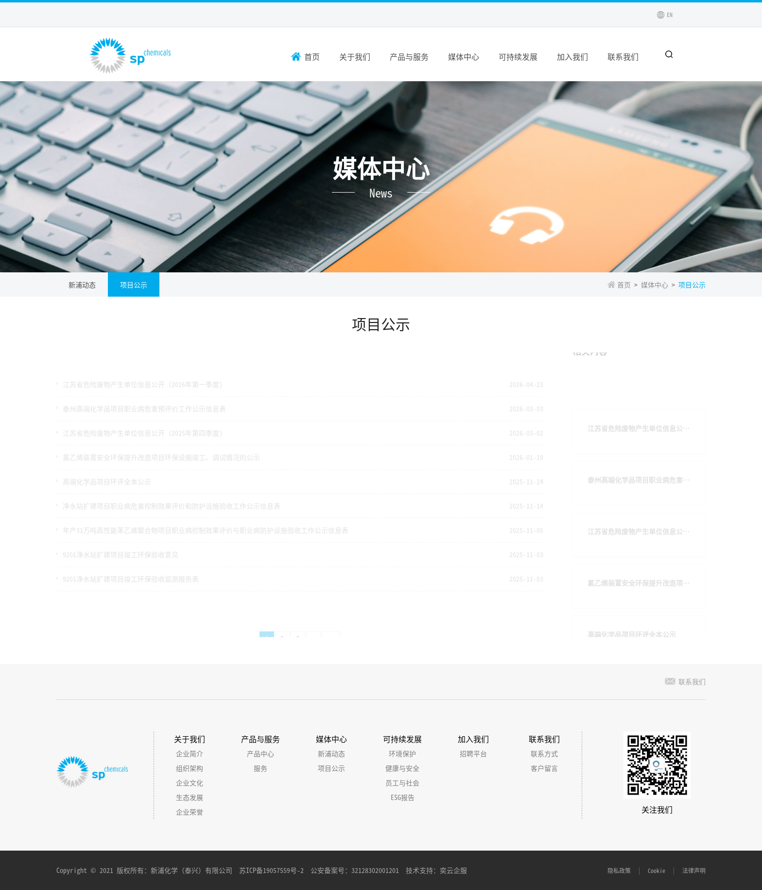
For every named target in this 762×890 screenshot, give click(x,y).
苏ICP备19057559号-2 (271, 870)
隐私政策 (619, 870)
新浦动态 (82, 284)
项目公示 (133, 284)
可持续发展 (518, 56)
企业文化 (189, 782)
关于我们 (354, 56)
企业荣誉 (189, 812)
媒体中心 (463, 56)
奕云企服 (453, 870)
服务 (260, 768)
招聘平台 (473, 753)
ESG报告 (403, 797)
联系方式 (544, 753)
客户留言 (544, 768)
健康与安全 (402, 768)
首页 (312, 56)
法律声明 (694, 870)
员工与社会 (402, 782)
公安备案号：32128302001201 (355, 870)
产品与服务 (409, 56)
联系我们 (623, 56)
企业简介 (189, 753)
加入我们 (572, 56)
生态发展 (189, 797)
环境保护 (402, 753)
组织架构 (189, 768)
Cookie (656, 870)
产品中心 (260, 753)
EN (670, 14)
